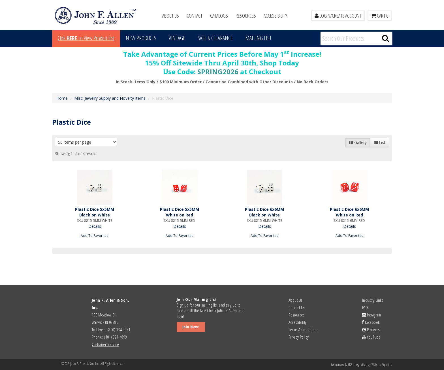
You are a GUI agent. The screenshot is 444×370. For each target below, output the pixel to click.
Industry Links (372, 300)
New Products (141, 38)
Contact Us (297, 307)
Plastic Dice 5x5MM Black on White (94, 212)
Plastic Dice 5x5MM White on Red (179, 212)
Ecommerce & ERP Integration (349, 364)
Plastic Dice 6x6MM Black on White (264, 212)
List (379, 142)
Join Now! (190, 326)
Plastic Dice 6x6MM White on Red (349, 212)
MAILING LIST (258, 38)
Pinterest (371, 329)
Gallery (358, 142)
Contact (194, 15)
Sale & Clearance (215, 38)
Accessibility (275, 15)
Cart (379, 15)
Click (86, 38)
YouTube (371, 337)
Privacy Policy (299, 337)
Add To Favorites (94, 235)
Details (94, 226)
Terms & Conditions (303, 329)
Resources (246, 15)
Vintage (177, 38)
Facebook (371, 322)
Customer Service (105, 344)
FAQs (365, 307)
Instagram (371, 315)
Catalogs (219, 15)
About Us (170, 15)
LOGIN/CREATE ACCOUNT (338, 15)
